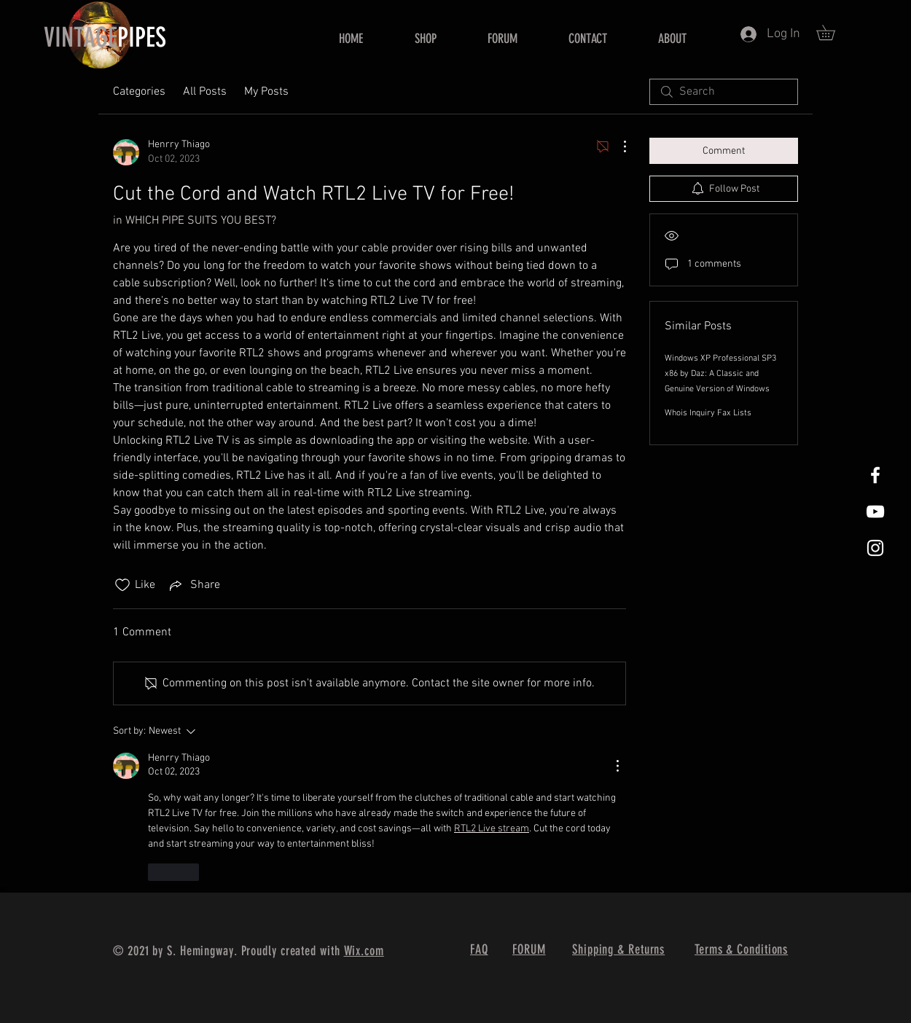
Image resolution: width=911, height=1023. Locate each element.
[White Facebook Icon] (875, 475)
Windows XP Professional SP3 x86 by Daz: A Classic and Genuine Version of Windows (720, 373)
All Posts (205, 92)
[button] (833, 32)
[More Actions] (617, 146)
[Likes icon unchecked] (122, 585)
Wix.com (364, 951)
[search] (723, 92)
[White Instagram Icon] (875, 548)
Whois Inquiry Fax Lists (708, 413)
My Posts (266, 92)
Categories (139, 92)
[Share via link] (193, 585)
